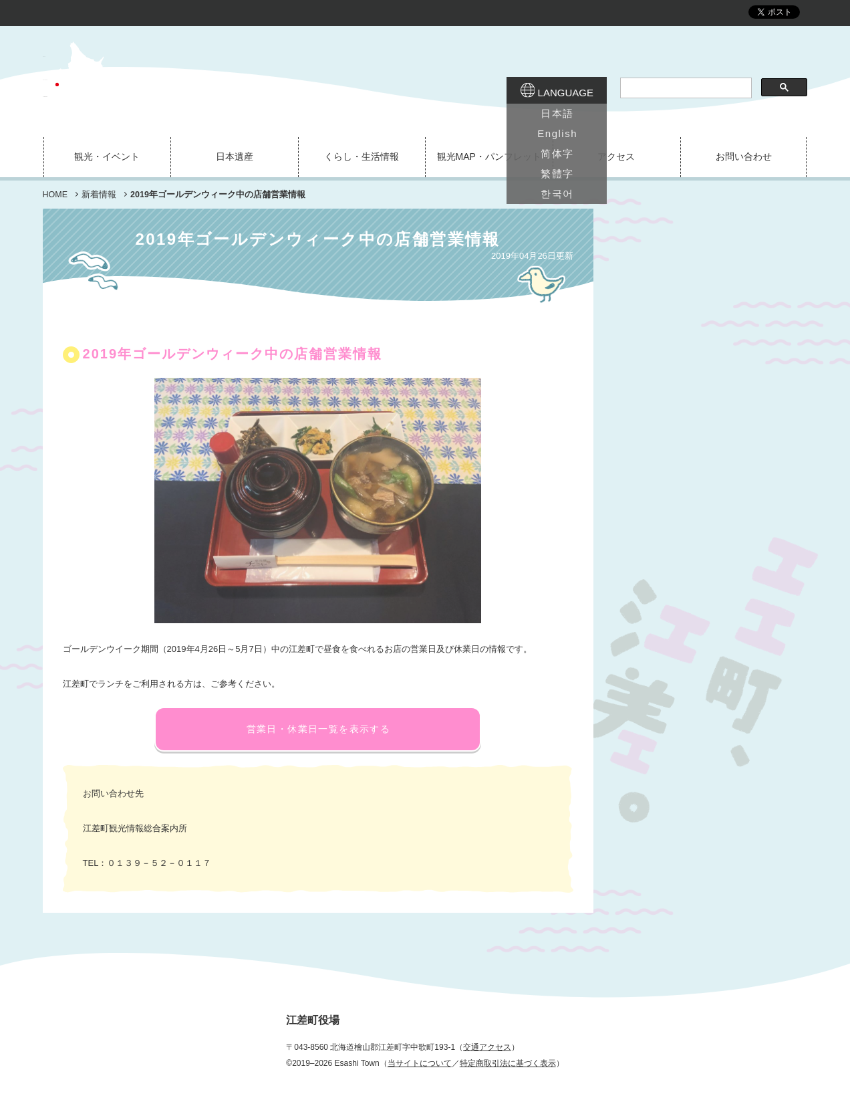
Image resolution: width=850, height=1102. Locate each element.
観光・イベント (107, 156)
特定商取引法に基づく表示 (508, 1063)
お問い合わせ (744, 156)
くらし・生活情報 (361, 156)
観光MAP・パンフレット (489, 156)
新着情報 (99, 194)
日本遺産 (234, 156)
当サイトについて (420, 1063)
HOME (55, 194)
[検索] (684, 88)
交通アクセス (487, 1047)
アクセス (616, 156)
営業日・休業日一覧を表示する (319, 729)
